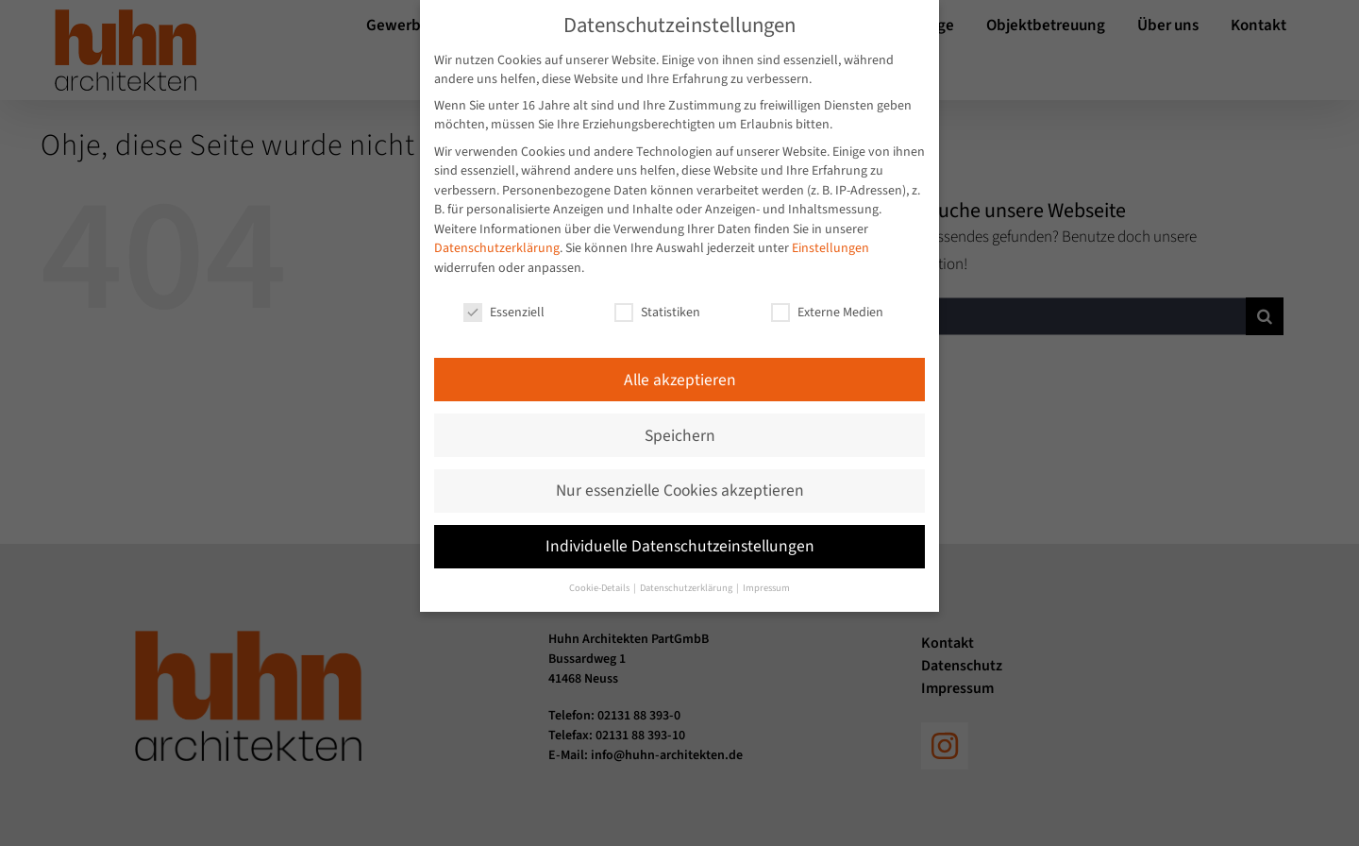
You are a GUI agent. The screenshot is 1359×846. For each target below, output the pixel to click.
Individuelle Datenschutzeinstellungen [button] (679, 537)
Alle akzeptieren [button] (680, 369)
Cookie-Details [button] (600, 578)
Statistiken (657, 302)
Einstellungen (830, 238)
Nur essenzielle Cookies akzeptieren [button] (680, 481)
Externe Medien (827, 302)
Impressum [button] (766, 578)
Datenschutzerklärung (497, 238)
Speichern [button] (680, 425)
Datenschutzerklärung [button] (687, 578)
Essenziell (504, 302)
